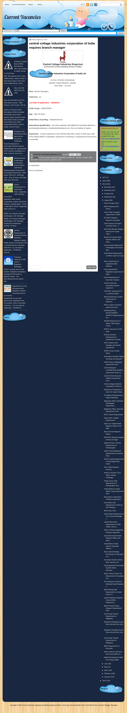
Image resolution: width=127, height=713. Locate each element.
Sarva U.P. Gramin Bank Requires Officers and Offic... (112, 426)
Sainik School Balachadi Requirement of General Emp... (113, 453)
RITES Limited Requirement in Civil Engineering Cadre (114, 461)
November (108, 190)
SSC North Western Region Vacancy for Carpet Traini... (113, 231)
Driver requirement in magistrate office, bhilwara (111, 263)
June (106, 664)
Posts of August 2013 (111, 203)
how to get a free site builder (71, 705)
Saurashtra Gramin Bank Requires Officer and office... (113, 538)
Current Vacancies (18, 4)
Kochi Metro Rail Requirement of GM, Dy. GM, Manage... (113, 505)
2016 (104, 181)
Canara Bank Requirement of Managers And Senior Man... (113, 247)
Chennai (79, 157)
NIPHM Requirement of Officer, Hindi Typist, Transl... (112, 323)
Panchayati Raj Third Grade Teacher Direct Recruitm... (114, 568)
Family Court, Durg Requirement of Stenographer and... (112, 483)
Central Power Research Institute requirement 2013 (112, 378)
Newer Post (34, 267)
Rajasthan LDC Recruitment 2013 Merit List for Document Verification (20, 136)
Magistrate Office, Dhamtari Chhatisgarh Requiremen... (113, 403)
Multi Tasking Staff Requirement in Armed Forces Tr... (113, 592)
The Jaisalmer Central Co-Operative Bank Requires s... (114, 584)
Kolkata (85, 157)
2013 (104, 184)
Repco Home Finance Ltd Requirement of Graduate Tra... (114, 576)
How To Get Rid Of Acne (90, 705)
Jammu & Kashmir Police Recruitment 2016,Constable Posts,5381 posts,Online (14, 112)
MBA (90, 157)
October (107, 194)
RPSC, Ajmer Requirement (113, 415)
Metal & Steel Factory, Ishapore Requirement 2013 (113, 608)
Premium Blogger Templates (108, 705)
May (106, 667)
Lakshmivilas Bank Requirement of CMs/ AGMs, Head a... (112, 524)
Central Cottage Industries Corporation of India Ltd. (57, 157)
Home (7, 4)
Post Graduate (44, 160)
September (108, 197)
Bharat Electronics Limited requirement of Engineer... (113, 299)
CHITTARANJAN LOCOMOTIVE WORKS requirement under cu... (113, 370)
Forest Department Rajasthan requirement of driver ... (114, 271)
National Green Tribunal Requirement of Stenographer (112, 445)
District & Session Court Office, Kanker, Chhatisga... (112, 475)
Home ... (31, 4)
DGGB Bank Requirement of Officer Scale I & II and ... (114, 255)
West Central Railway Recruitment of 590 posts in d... (114, 554)
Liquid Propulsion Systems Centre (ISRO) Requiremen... (113, 600)
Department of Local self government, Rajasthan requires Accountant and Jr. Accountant (15, 291)
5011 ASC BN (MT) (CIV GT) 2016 (19, 90)
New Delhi (34, 160)
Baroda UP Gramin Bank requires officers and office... (112, 239)
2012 (104, 681)
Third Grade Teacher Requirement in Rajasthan (111, 616)
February (107, 673)
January (107, 677)
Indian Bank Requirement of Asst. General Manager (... (114, 516)
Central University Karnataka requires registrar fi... (111, 285)
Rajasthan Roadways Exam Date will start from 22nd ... (114, 624)
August (107, 200)
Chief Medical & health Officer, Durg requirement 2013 (114, 491)
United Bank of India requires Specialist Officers (111, 546)
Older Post (91, 267)
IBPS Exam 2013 (110, 511)
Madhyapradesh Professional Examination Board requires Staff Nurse (20, 163)
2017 (104, 177)
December (108, 187)
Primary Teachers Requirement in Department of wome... (113, 337)
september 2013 (56, 160)
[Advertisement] (63, 243)
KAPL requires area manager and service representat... (112, 345)
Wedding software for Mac (52, 705)
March (106, 670)
